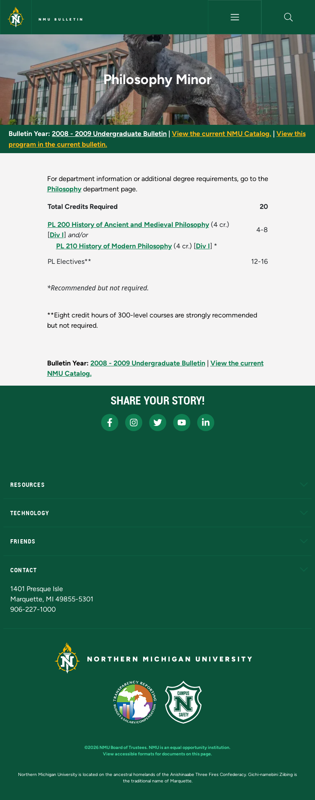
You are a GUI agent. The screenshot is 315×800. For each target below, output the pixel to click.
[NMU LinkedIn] (205, 422)
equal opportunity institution (199, 747)
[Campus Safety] (183, 702)
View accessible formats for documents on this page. (157, 754)
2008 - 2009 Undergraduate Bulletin (109, 134)
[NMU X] (157, 422)
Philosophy (64, 189)
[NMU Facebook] (109, 422)
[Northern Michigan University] (16, 17)
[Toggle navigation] (234, 17)
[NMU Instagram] (133, 422)
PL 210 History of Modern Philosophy (114, 246)
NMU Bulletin (61, 19)
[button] (288, 17)
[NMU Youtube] (181, 422)
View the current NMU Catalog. (221, 134)
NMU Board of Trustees (123, 747)
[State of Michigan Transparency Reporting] (134, 702)
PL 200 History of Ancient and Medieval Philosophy (128, 224)
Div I (57, 235)
